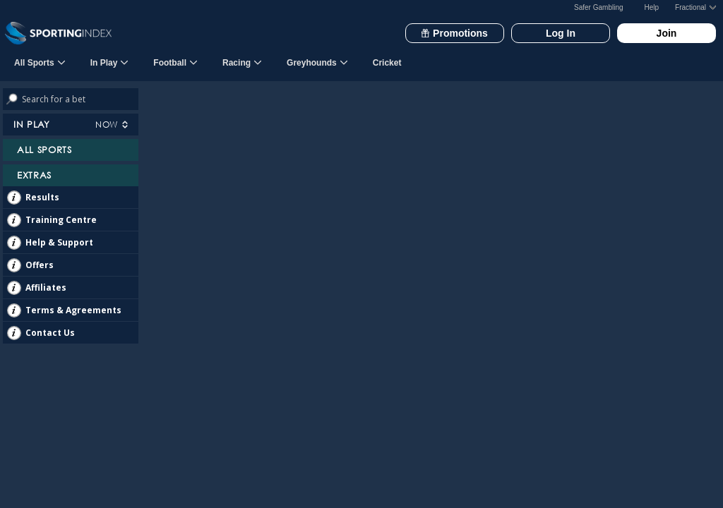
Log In (560, 33)
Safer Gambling (598, 7)
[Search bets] (80, 99)
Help (652, 7)
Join (667, 33)
